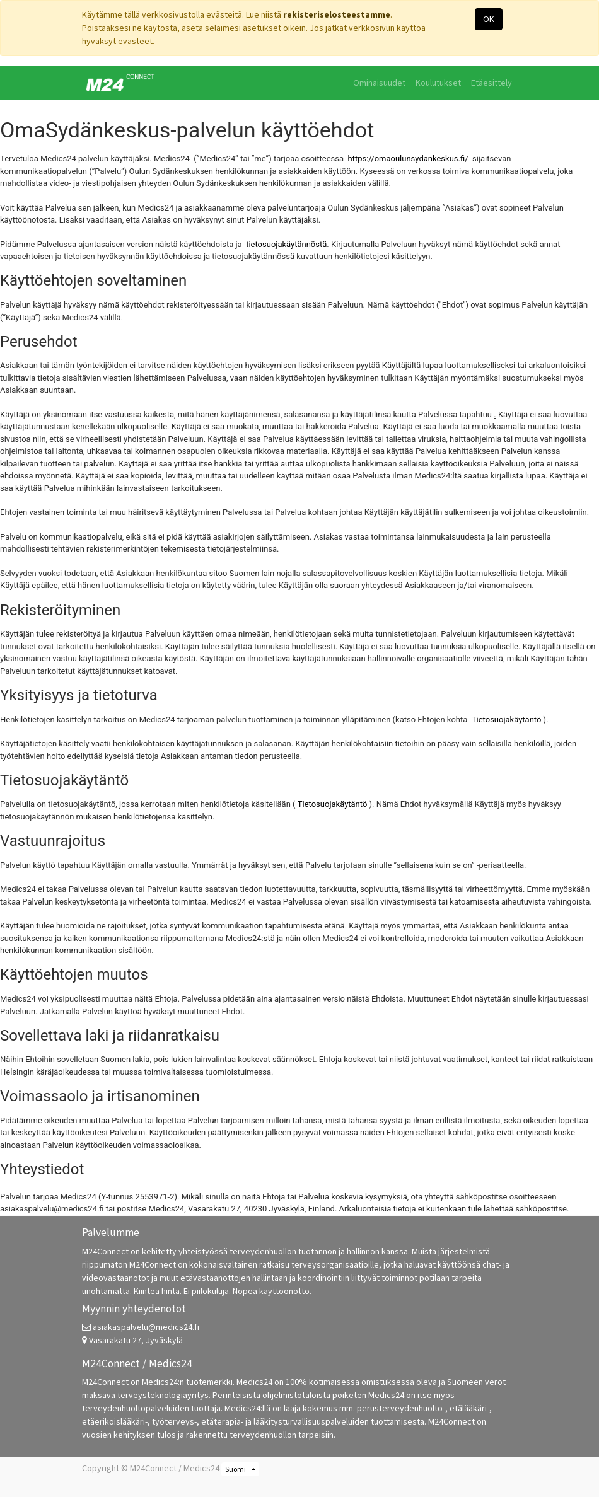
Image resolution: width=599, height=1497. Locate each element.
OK (488, 19)
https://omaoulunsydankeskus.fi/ (408, 158)
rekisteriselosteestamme (336, 14)
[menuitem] (379, 83)
